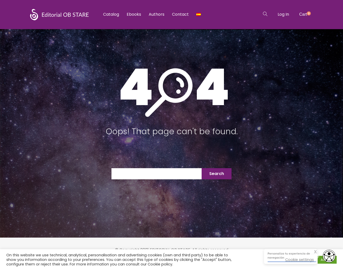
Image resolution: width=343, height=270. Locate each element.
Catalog (111, 14)
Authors (156, 14)
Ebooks (134, 14)
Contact (180, 14)
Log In (283, 14)
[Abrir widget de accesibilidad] (329, 256)
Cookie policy (160, 264)
